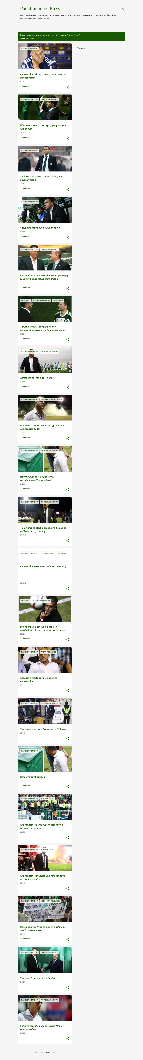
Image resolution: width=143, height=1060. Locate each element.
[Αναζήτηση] (123, 9)
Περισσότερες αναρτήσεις (45, 1052)
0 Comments (25, 86)
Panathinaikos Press (40, 8)
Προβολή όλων (27, 39)
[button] (67, 87)
